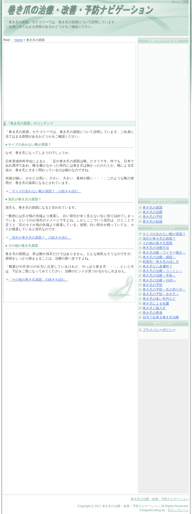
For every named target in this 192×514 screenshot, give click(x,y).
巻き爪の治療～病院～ (159, 257)
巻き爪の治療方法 (156, 248)
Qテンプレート (178, 510)
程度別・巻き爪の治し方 (161, 262)
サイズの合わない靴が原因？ (164, 234)
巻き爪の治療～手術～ (159, 275)
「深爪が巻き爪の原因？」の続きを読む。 (40, 237)
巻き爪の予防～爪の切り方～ (164, 289)
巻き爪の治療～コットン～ (162, 271)
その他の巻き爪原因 (157, 243)
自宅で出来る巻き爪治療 (161, 317)
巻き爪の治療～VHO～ (159, 280)
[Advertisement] (70, 81)
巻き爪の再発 (152, 313)
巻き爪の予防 (152, 217)
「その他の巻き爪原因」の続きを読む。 (38, 279)
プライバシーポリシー (159, 330)
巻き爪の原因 (152, 207)
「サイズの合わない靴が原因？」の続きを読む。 (45, 191)
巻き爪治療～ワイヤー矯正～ (164, 252)
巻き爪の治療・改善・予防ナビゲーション (67, 10)
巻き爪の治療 (152, 212)
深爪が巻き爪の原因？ (159, 238)
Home (19, 40)
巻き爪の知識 (152, 221)
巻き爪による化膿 (156, 303)
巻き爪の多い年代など (159, 299)
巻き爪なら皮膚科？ (157, 266)
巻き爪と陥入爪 (154, 308)
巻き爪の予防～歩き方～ (161, 294)
